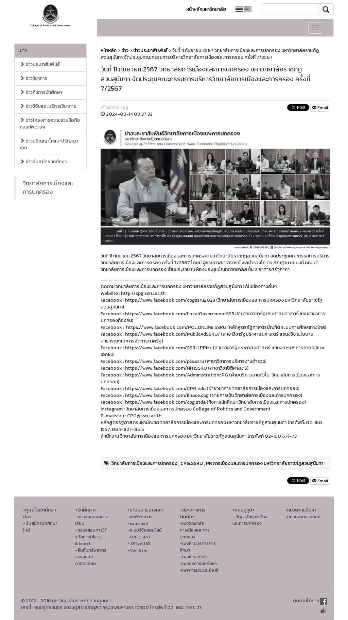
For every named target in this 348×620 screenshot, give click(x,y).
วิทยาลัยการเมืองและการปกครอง (48, 187)
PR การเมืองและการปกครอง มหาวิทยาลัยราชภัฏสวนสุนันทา (264, 463)
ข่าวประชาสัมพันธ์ (40, 64)
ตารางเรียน (85, 563)
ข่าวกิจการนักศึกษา (41, 92)
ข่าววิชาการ (33, 78)
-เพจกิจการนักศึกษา (198, 563)
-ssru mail (137, 523)
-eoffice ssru (140, 517)
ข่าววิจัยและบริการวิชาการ (48, 106)
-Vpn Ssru (137, 550)
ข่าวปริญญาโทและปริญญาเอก (49, 144)
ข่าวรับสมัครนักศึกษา (43, 161)
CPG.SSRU (191, 463)
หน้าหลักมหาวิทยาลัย (206, 9)
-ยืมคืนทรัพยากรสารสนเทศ (90, 553)
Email (320, 108)
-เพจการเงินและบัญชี (199, 570)
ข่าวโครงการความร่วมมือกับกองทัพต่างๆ (50, 124)
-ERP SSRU (138, 537)
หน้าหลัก (109, 50)
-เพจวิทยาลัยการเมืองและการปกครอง (195, 530)
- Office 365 (139, 543)
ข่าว (23, 50)
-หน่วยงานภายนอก (302, 517)
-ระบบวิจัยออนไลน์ (144, 530)
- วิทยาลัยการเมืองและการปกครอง (249, 520)
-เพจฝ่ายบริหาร (194, 556)
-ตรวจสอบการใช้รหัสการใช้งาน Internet (91, 537)
